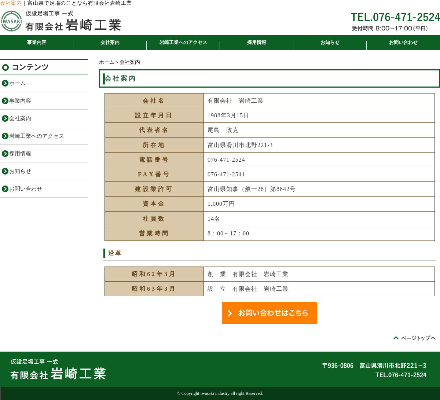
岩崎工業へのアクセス (183, 42)
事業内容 (36, 42)
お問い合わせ (403, 42)
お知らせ (330, 42)
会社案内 (110, 42)
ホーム (106, 62)
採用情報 (256, 42)
